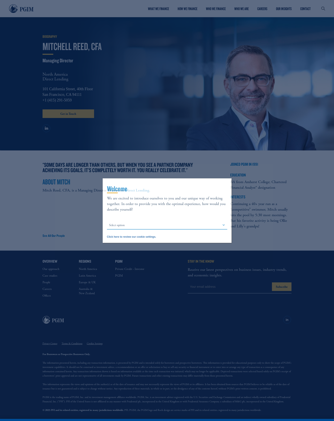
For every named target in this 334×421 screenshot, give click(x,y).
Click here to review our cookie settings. (131, 236)
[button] (167, 225)
